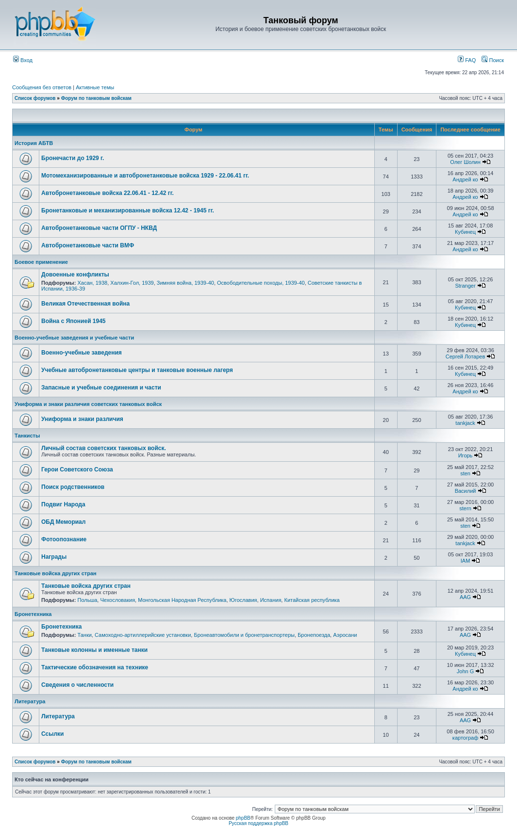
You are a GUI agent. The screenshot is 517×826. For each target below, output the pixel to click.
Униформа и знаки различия (82, 419)
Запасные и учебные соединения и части (101, 387)
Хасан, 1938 (92, 283)
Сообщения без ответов (41, 87)
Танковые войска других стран (56, 573)
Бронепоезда (314, 635)
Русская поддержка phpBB (258, 823)
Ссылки (52, 733)
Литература (30, 701)
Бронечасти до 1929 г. (72, 158)
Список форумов (35, 98)
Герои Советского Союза (77, 469)
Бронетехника (33, 614)
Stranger (465, 286)
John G (465, 671)
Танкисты (27, 435)
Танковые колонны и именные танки (94, 650)
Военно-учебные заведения (81, 352)
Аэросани (345, 635)
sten (465, 473)
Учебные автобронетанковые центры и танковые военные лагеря (137, 370)
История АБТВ (34, 143)
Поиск (493, 60)
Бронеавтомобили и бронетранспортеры (244, 635)
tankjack (465, 423)
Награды (54, 556)
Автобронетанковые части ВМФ (87, 245)
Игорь (465, 455)
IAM (465, 561)
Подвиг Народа (63, 504)
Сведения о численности (77, 684)
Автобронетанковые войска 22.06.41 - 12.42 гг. (107, 193)
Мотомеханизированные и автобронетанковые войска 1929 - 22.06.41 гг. (145, 175)
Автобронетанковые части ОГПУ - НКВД (99, 228)
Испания (271, 600)
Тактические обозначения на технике (94, 667)
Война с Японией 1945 (73, 321)
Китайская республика (311, 600)
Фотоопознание (63, 539)
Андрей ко (465, 179)
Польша (87, 600)
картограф (465, 738)
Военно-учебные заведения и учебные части (74, 337)
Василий (465, 491)
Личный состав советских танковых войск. (103, 448)
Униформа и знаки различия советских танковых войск (88, 404)
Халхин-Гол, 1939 (131, 283)
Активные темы (95, 87)
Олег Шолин (465, 162)
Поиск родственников (72, 487)
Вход (23, 60)
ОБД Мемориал (63, 521)
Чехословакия (117, 600)
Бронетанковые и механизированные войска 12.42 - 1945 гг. (127, 210)
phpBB (243, 818)
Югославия (243, 600)
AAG (465, 597)
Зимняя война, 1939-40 (185, 283)
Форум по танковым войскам (96, 98)
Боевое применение (41, 262)
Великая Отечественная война (85, 303)
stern (465, 508)
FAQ (467, 60)
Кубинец (465, 232)
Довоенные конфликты (75, 274)
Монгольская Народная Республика (182, 600)
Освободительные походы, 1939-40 (261, 283)
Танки (84, 635)
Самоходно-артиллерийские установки (143, 635)
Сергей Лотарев (465, 356)
